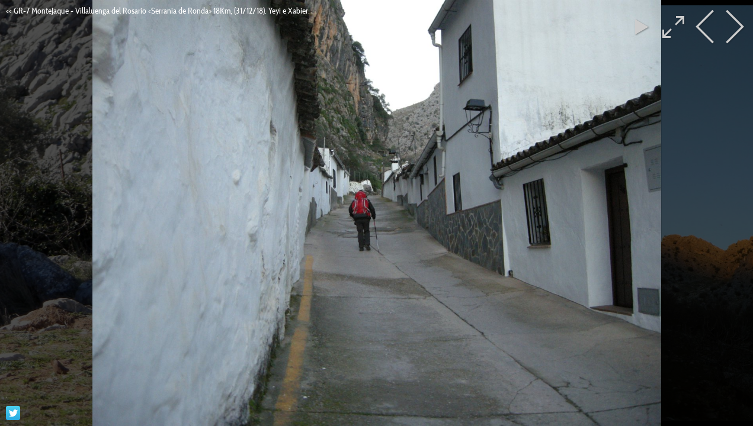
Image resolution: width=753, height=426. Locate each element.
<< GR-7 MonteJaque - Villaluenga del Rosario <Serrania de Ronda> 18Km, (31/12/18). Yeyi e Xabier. (158, 10)
